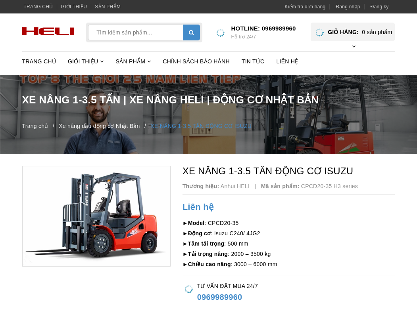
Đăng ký (380, 7)
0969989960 (279, 28)
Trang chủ (38, 7)
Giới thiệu (74, 7)
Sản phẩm (108, 7)
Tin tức (253, 61)
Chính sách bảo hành (196, 61)
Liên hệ (287, 61)
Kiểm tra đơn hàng (304, 7)
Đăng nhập (348, 7)
